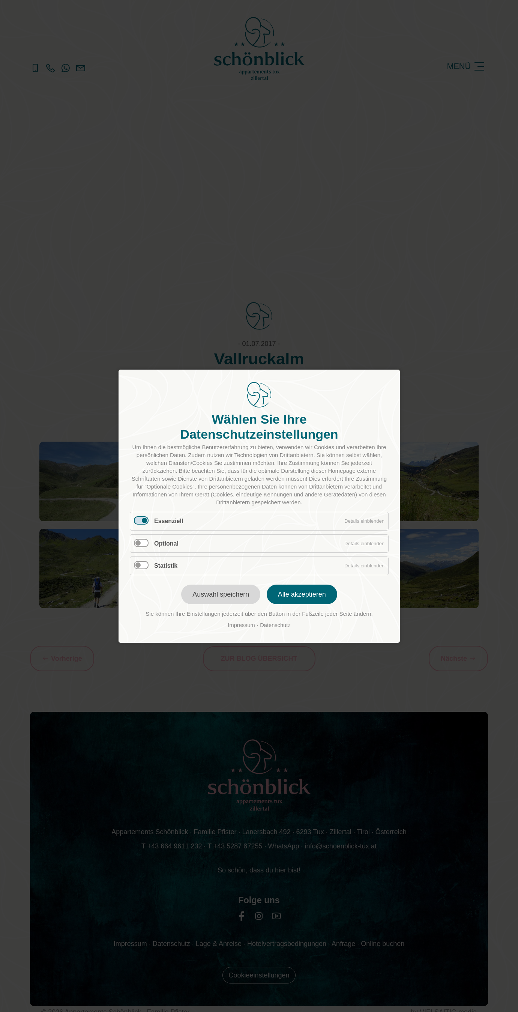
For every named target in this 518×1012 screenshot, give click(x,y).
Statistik (165, 565)
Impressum (241, 625)
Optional (166, 543)
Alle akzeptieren (302, 594)
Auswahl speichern (220, 594)
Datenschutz (275, 625)
